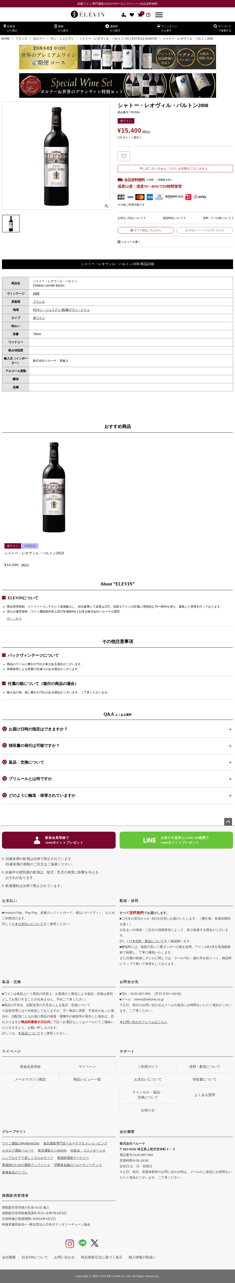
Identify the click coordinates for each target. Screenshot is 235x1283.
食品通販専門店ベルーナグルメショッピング (75, 1143)
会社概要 (127, 1132)
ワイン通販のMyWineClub (20, 1143)
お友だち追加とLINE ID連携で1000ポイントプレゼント (176, 840)
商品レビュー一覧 (87, 1079)
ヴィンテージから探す (167, 28)
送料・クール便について (217, 217)
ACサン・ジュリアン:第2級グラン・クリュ (61, 310)
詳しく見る (14, 618)
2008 (36, 293)
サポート (127, 1051)
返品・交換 (11, 982)
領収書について (205, 1079)
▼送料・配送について (148, 941)
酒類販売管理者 (15, 1195)
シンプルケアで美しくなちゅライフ (27, 1158)
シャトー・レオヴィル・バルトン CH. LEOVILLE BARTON (118, 38)
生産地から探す (10, 28)
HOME (5, 38)
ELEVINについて (35, 1257)
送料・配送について (204, 1067)
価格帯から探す (113, 28)
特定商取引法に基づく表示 (101, 1257)
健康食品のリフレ (15, 1172)
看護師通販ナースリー (73, 1158)
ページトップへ (228, 822)
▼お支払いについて (29, 924)
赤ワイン (39, 318)
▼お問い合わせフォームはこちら (144, 1022)
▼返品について (29, 1033)
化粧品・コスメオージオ (88, 1150)
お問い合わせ (64, 1257)
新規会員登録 (30, 1067)
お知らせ (148, 1110)
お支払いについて (148, 1079)
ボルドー (39, 38)
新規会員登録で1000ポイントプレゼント (58, 840)
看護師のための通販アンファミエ (26, 1165)
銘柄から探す (61, 28)
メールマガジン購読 (30, 1079)
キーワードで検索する (222, 28)
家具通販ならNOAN (52, 1150)
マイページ (11, 1051)
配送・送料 (129, 901)
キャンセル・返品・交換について (147, 1094)
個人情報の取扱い (142, 1257)
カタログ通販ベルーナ (18, 1150)
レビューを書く (131, 241)
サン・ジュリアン (62, 38)
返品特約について (173, 217)
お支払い (9, 901)
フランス (21, 38)
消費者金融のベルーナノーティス (78, 1165)
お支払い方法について (130, 217)
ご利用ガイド (148, 1067)
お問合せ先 (129, 982)
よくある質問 (204, 1095)
